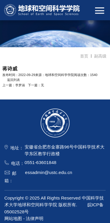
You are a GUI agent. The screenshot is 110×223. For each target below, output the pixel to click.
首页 (84, 56)
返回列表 (11, 80)
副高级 (100, 56)
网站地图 (13, 218)
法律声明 (34, 218)
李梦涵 (20, 85)
